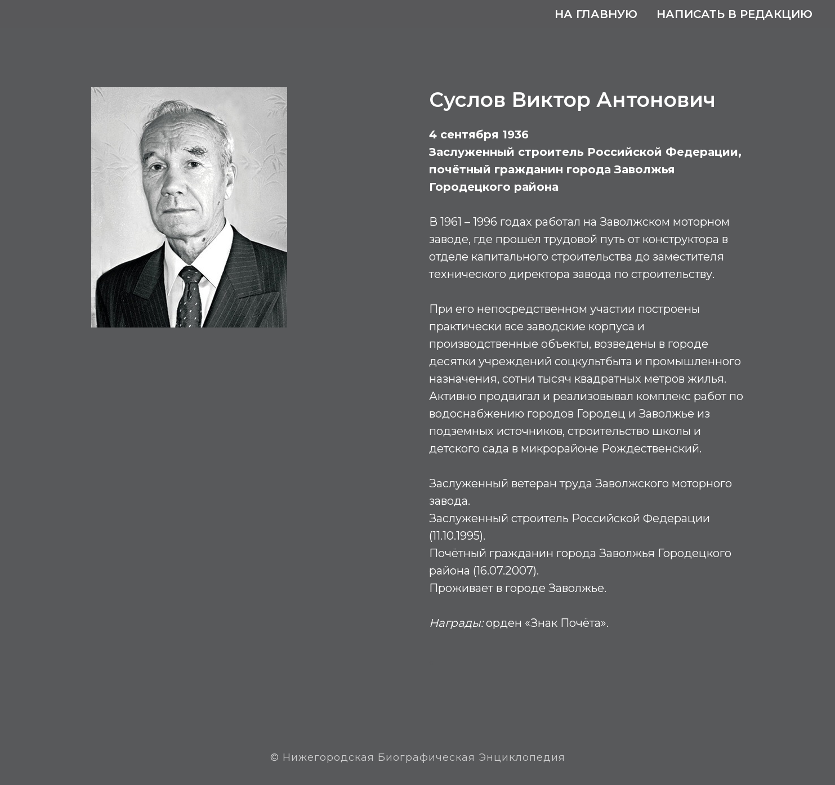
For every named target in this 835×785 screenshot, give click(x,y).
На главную (596, 14)
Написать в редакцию (734, 14)
